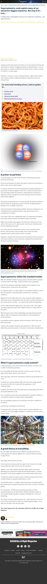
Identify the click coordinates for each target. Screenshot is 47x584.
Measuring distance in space (13, 99)
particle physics (22, 280)
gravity (6, 69)
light (2, 190)
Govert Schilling (10, 517)
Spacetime (7, 94)
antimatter (7, 377)
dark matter (13, 71)
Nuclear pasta (8, 91)
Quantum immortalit (10, 96)
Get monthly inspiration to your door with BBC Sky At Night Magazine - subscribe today (22, 22)
